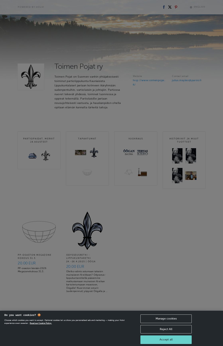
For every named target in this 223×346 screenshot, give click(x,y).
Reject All (166, 336)
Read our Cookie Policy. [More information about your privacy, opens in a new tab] (41, 330)
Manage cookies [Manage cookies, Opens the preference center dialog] (166, 325)
